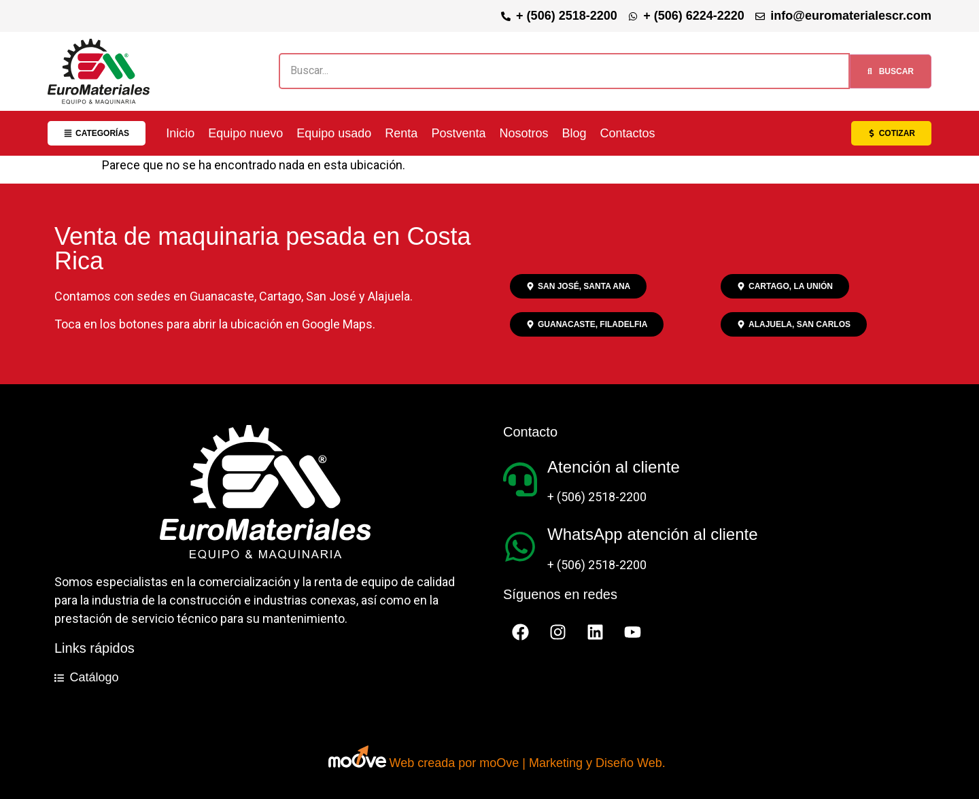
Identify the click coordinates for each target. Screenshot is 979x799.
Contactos (627, 133)
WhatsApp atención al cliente (652, 534)
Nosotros (523, 133)
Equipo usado (333, 133)
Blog (574, 133)
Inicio (180, 133)
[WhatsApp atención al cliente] (520, 547)
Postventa (458, 133)
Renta (401, 133)
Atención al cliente (613, 467)
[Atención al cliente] (520, 479)
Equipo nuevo (245, 133)
